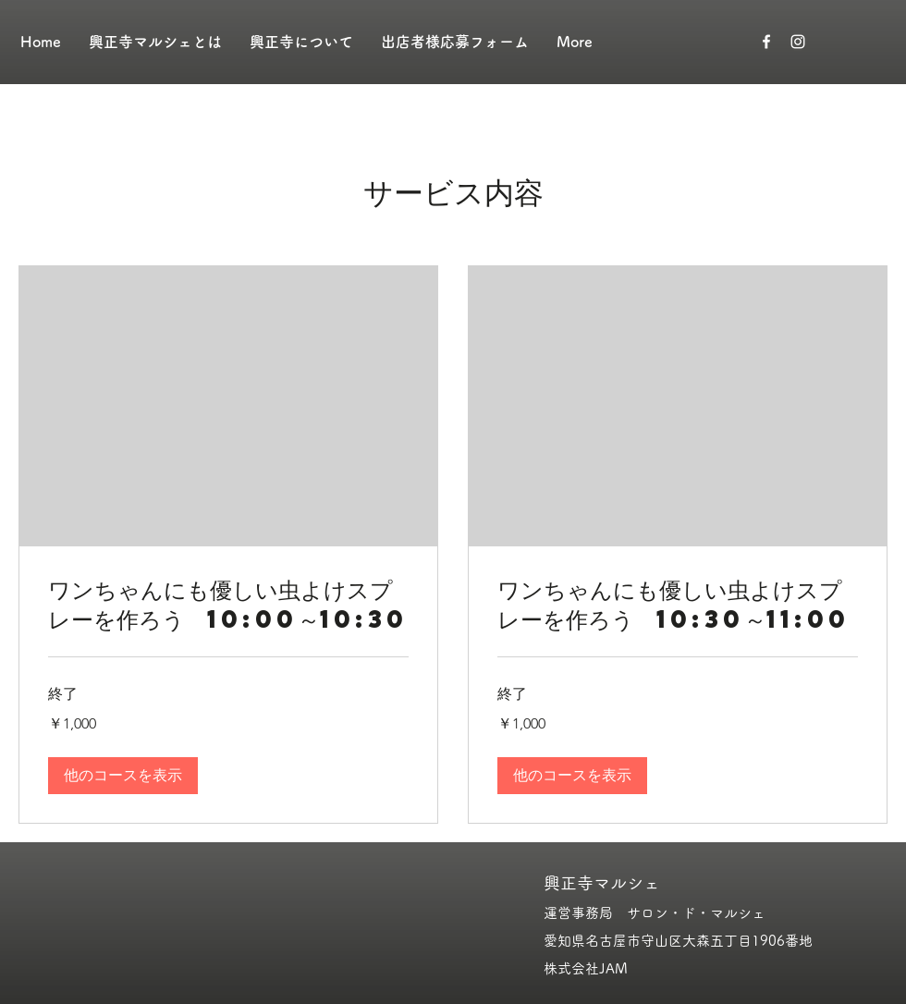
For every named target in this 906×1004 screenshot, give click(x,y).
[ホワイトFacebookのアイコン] (766, 41)
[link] (228, 604)
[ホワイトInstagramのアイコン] (798, 41)
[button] (123, 775)
